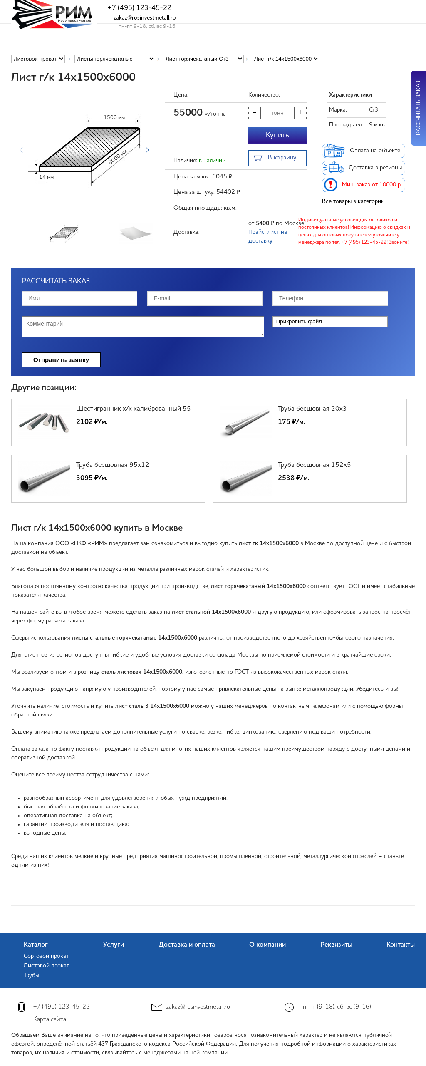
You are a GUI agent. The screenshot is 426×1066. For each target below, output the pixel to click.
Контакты (400, 945)
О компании (267, 945)
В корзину (275, 158)
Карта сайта (49, 1019)
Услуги (113, 945)
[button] (147, 150)
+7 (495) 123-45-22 (139, 8)
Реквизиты (336, 945)
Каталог (36, 945)
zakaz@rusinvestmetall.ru (145, 18)
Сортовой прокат (46, 956)
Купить (277, 135)
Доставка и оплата (187, 945)
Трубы (31, 975)
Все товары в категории (353, 201)
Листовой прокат (46, 966)
